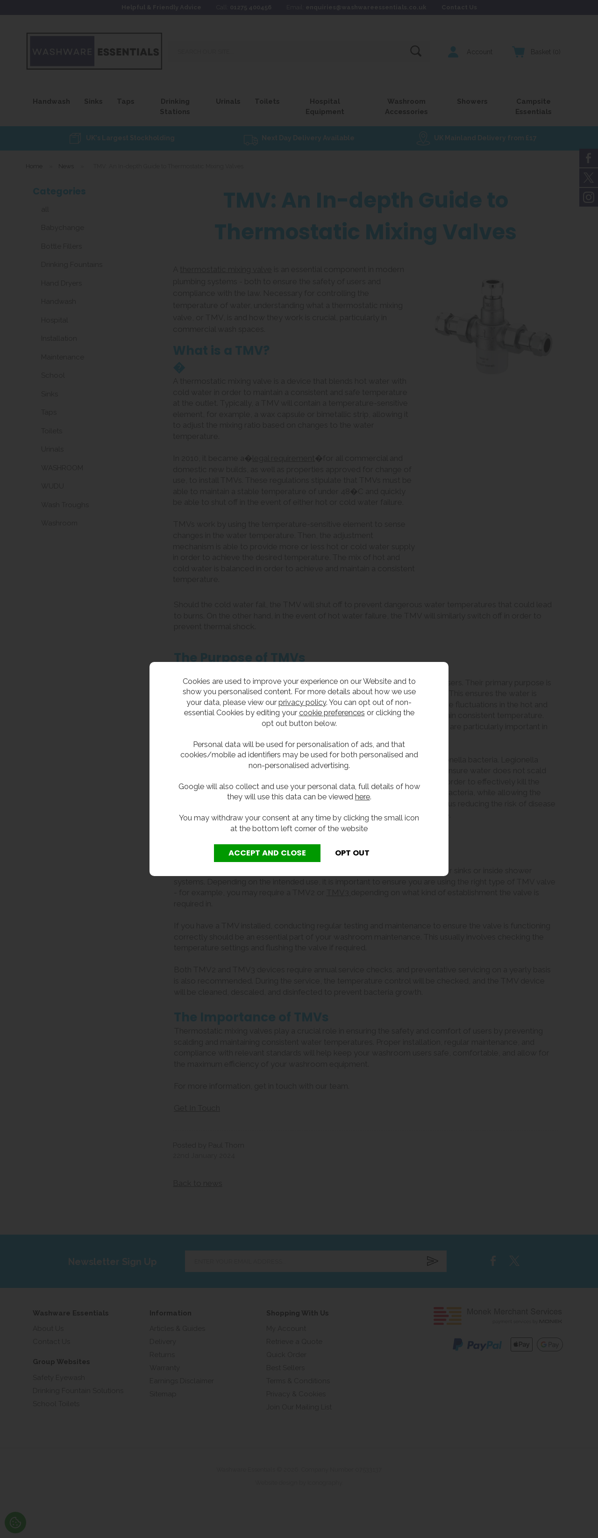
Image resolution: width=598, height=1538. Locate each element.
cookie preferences (332, 712)
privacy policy (302, 702)
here (362, 796)
